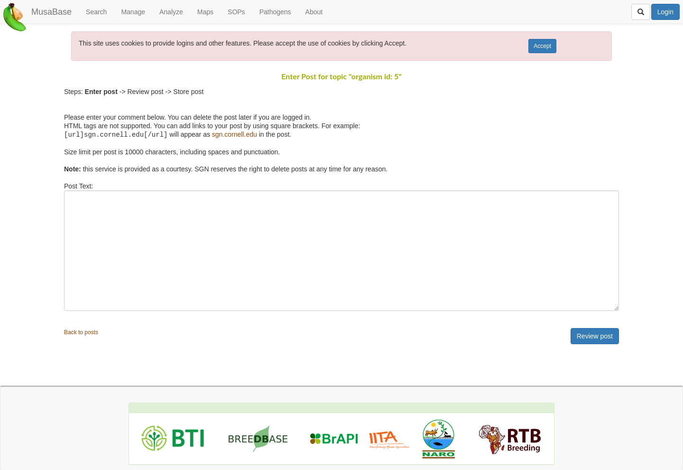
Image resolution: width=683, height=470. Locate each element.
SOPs (236, 12)
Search (96, 12)
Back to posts (81, 332)
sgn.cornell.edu (234, 134)
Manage (133, 12)
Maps (205, 12)
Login (665, 12)
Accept (542, 46)
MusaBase (51, 12)
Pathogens (275, 12)
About (314, 12)
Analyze (171, 12)
